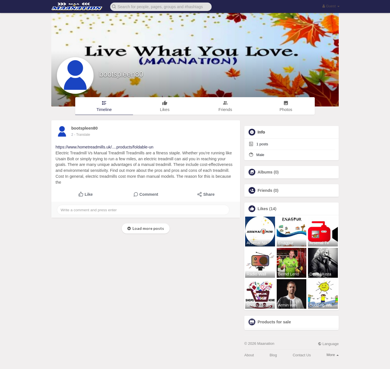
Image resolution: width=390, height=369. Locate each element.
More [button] (333, 355)
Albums (265, 172)
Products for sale (274, 322)
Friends (265, 190)
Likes (263, 208)
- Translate (82, 135)
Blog (273, 355)
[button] (161, 6)
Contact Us (302, 355)
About (249, 355)
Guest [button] (331, 6)
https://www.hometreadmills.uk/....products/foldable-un (104, 147)
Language (328, 344)
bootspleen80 (121, 74)
